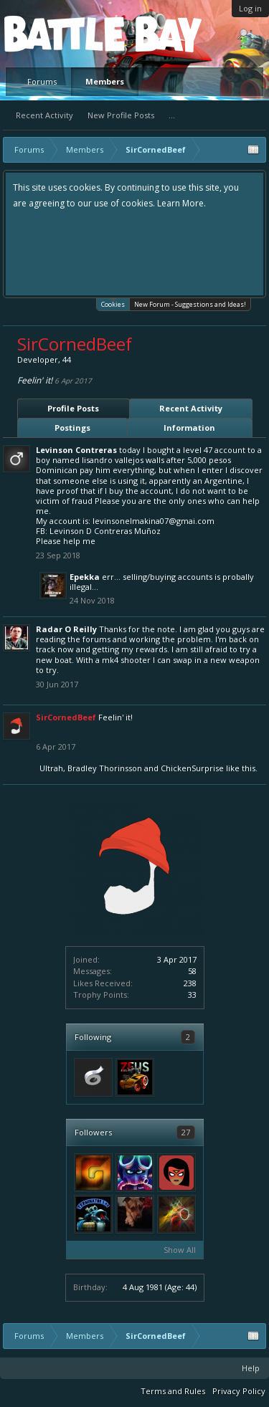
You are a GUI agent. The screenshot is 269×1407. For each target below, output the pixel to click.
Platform (56, 33)
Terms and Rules (173, 1390)
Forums (42, 81)
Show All (180, 1249)
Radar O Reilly (66, 629)
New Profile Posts (121, 115)
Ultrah (51, 768)
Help (251, 1368)
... (172, 115)
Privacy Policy (238, 1390)
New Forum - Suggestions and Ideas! (190, 304)
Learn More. (181, 203)
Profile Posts (73, 408)
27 (185, 1132)
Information (189, 427)
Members (104, 81)
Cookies (113, 303)
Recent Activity (44, 115)
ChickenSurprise (192, 768)
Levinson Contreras (76, 449)
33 (192, 994)
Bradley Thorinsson (104, 768)
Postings (72, 427)
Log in (250, 8)
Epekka (85, 576)
